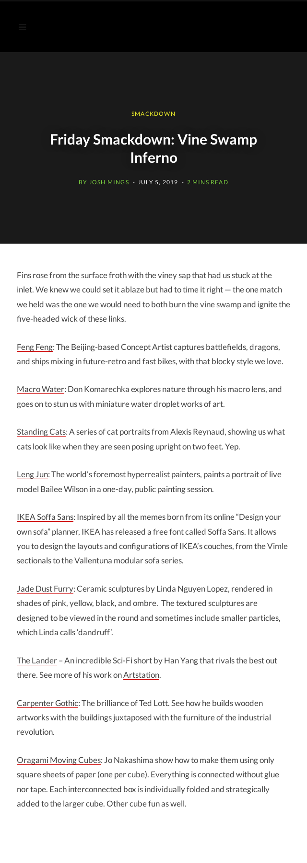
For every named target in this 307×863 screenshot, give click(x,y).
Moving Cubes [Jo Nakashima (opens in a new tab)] (59, 760)
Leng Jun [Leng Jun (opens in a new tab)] (32, 474)
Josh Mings (109, 182)
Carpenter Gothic (47, 703)
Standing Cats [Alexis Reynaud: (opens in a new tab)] (41, 431)
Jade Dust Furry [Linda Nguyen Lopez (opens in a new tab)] (45, 588)
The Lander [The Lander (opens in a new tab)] (37, 660)
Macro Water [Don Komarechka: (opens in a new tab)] (40, 389)
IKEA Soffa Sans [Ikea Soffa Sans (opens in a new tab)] (45, 517)
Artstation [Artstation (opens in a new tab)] (141, 675)
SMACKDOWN (153, 113)
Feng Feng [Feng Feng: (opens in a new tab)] (35, 347)
